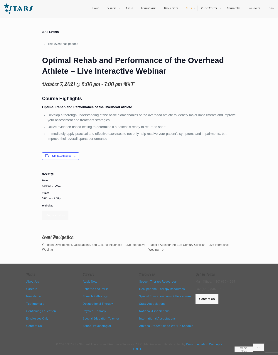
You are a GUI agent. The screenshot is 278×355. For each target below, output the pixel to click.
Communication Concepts (204, 344)
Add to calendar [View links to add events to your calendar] (61, 156)
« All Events (50, 31)
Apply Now (244, 349)
